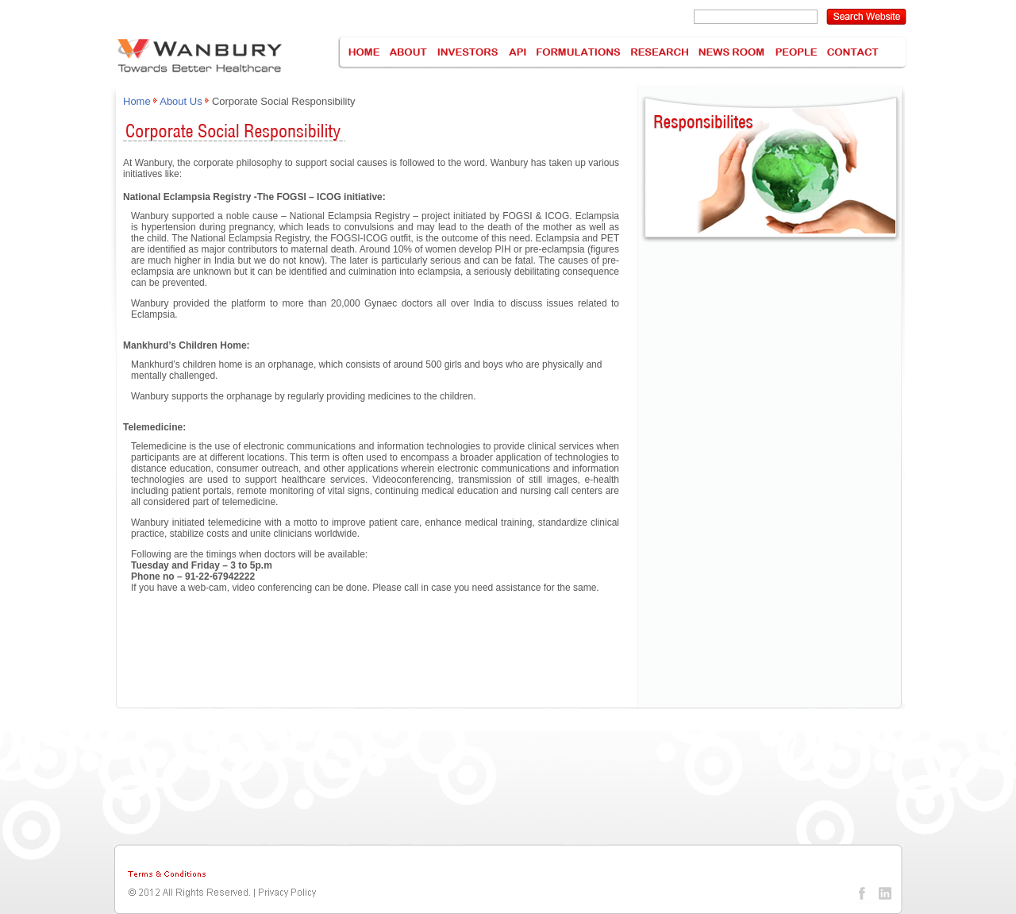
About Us (182, 101)
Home (137, 101)
